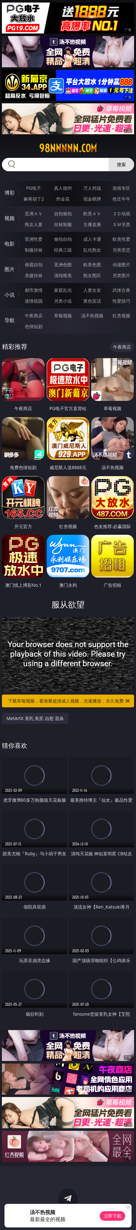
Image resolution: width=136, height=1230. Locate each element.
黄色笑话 (92, 301)
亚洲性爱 (34, 239)
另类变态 (121, 250)
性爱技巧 (121, 301)
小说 (9, 294)
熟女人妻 (34, 224)
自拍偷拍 (63, 213)
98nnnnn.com (68, 148)
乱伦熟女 (92, 250)
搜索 (121, 164)
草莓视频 (63, 316)
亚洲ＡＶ (34, 213)
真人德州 (63, 188)
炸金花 (63, 199)
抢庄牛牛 (121, 199)
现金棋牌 (92, 199)
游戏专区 (121, 188)
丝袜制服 (63, 224)
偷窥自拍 (34, 264)
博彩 (9, 192)
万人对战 (92, 188)
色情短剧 (34, 326)
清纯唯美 (63, 275)
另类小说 (63, 301)
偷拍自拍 (63, 239)
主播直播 (92, 224)
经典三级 (63, 250)
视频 (9, 218)
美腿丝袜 (34, 275)
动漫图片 (121, 264)
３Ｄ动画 (121, 213)
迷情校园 (34, 301)
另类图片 (121, 275)
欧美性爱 (121, 239)
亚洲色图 (63, 264)
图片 (9, 269)
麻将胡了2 (34, 199)
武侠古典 (121, 290)
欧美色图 (92, 264)
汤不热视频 (92, 316)
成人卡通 (92, 239)
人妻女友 (92, 290)
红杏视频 (121, 316)
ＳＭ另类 (121, 224)
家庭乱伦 (63, 290)
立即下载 (112, 1216)
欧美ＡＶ (92, 213)
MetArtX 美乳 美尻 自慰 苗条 (35, 718)
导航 (9, 320)
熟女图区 (92, 275)
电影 (9, 243)
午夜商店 (34, 316)
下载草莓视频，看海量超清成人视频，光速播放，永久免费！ (69, 701)
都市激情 (34, 290)
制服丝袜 (34, 250)
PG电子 (33, 188)
